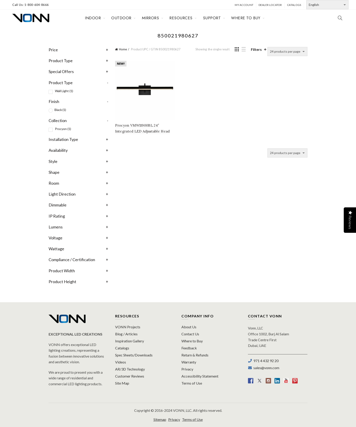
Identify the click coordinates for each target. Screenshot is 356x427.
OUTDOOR (121, 18)
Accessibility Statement (199, 376)
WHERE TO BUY (245, 18)
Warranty (188, 362)
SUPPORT (212, 18)
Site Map (122, 383)
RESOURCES (181, 18)
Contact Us (190, 334)
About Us (188, 327)
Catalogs (294, 5)
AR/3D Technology (130, 369)
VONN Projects (127, 327)
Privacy (187, 369)
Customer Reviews (129, 376)
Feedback (189, 348)
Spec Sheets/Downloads (134, 355)
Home (123, 49)
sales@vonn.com (265, 368)
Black (60, 110)
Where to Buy (192, 341)
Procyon (63, 129)
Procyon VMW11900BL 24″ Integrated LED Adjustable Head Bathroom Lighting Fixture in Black (145, 131)
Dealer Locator (270, 5)
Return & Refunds (194, 355)
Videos (120, 362)
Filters (256, 49)
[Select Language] (327, 4)
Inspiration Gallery (129, 341)
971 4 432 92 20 (265, 360)
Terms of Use (191, 383)
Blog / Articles (126, 334)
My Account (244, 5)
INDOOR (93, 18)
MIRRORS (150, 18)
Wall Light (64, 91)
